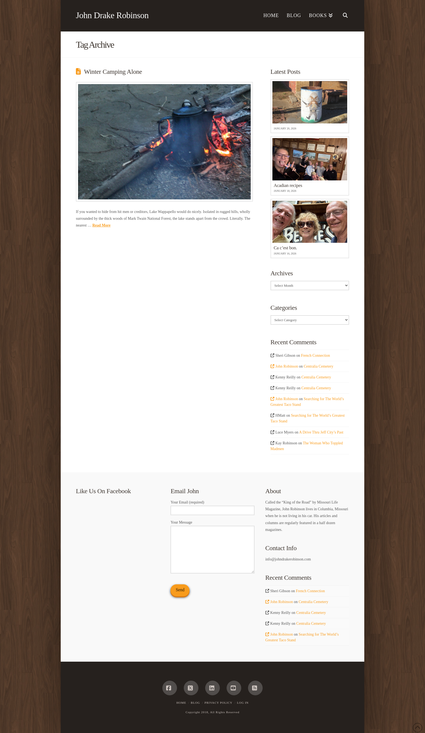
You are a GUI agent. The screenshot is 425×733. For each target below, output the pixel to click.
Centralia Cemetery (318, 366)
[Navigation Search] (343, 15)
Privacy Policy (219, 702)
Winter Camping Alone (113, 71)
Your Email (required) (212, 506)
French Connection (315, 355)
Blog (195, 702)
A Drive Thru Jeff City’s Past (321, 432)
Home (181, 702)
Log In (243, 702)
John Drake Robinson (112, 15)
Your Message (212, 525)
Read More (101, 225)
